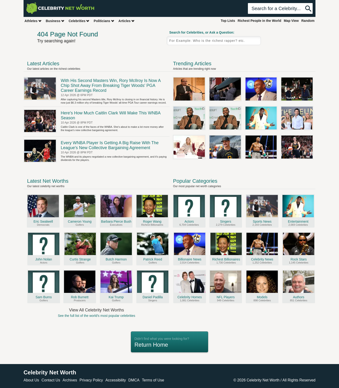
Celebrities (79, 21)
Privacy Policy (91, 380)
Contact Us (50, 380)
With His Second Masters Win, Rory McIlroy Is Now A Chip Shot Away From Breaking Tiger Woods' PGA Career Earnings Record (111, 85)
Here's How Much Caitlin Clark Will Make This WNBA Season (110, 115)
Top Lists (228, 21)
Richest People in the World (259, 21)
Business (55, 21)
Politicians (104, 21)
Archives (70, 380)
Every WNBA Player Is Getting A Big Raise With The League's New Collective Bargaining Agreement (110, 145)
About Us (31, 380)
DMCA (133, 380)
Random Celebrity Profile (288, 45)
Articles (126, 21)
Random (308, 21)
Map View (291, 21)
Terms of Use (153, 380)
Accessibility (115, 380)
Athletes (33, 21)
